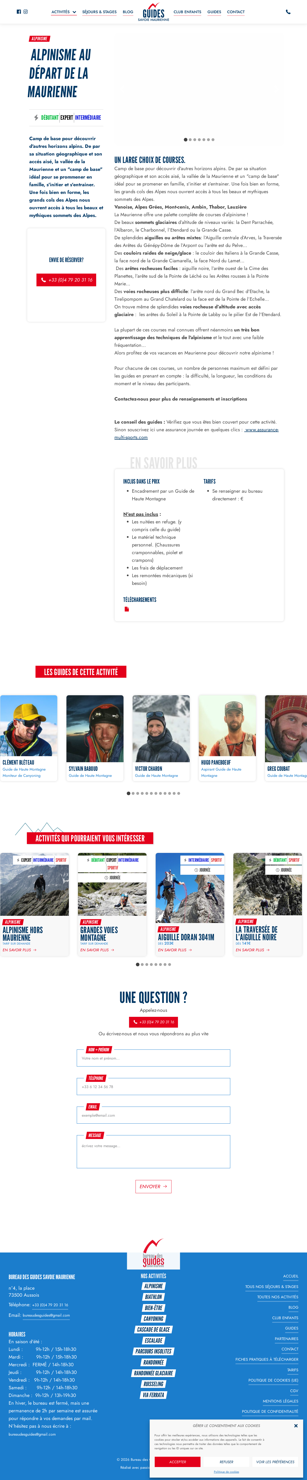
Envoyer (150, 1186)
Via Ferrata (153, 1395)
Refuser (226, 1462)
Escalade (153, 1340)
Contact (236, 12)
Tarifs (292, 1370)
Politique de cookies (226, 1472)
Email (93, 1107)
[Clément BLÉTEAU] (29, 738)
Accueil (290, 1276)
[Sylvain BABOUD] (95, 738)
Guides (214, 12)
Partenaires (286, 1339)
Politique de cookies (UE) (273, 1380)
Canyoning (153, 1318)
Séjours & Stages (99, 12)
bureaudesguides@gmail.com (46, 1315)
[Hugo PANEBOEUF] (227, 738)
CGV (294, 1391)
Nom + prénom (99, 1050)
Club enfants (187, 12)
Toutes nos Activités (277, 1297)
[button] (296, 1425)
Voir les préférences (275, 1462)
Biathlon (153, 1296)
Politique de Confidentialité (270, 1411)
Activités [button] (61, 12)
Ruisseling (153, 1384)
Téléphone (96, 1078)
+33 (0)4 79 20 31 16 (66, 279)
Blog (128, 12)
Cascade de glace (153, 1329)
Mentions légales (280, 1401)
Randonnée (153, 1362)
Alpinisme (39, 39)
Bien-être (153, 1308)
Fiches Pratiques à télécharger (267, 1359)
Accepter (177, 1462)
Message (95, 1135)
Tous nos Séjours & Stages (271, 1286)
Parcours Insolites (153, 1351)
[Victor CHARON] (161, 738)
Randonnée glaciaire (153, 1373)
